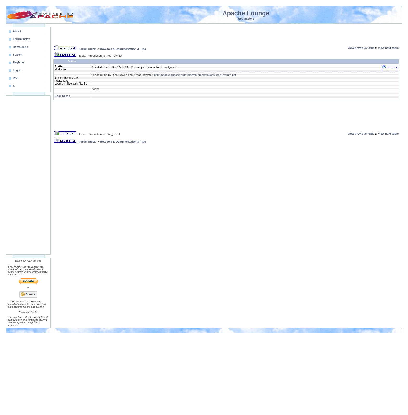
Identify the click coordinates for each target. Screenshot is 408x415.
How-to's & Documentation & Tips (123, 48)
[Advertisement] (28, 175)
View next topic (388, 47)
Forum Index (87, 48)
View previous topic (361, 47)
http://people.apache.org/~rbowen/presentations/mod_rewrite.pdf (195, 74)
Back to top (62, 96)
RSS (16, 78)
